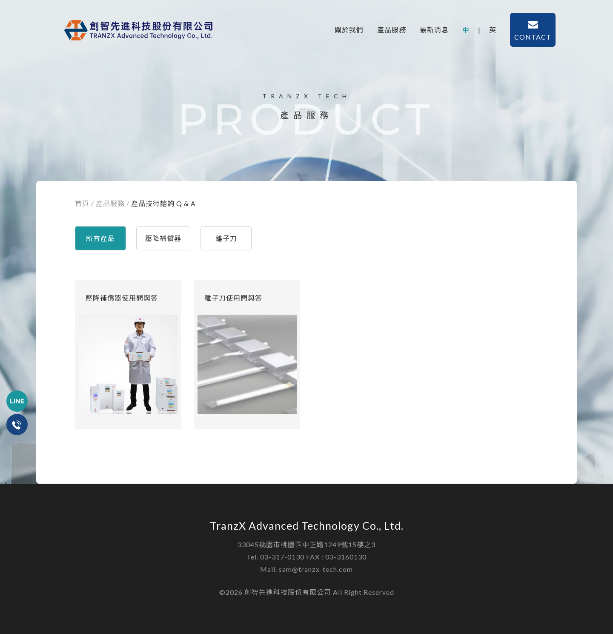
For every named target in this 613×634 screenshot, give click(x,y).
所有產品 (100, 238)
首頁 (82, 203)
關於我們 (349, 30)
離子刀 (226, 238)
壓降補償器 (163, 238)
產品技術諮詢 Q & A (163, 203)
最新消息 (434, 30)
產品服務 (391, 30)
